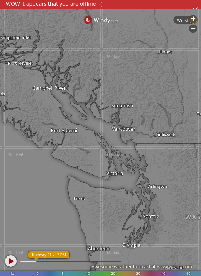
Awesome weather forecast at (141, 266)
